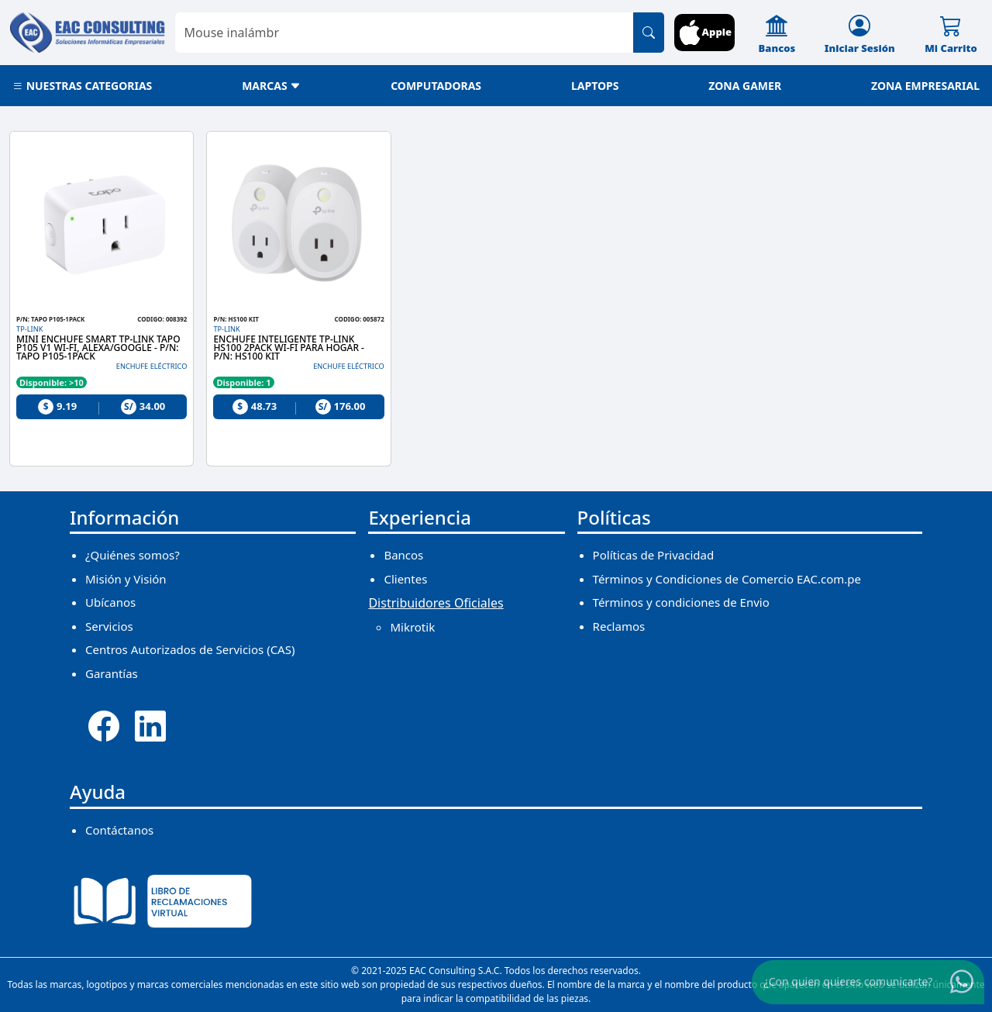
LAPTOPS (595, 85)
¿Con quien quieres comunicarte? (848, 980)
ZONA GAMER (744, 85)
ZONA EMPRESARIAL (925, 85)
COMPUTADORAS (436, 85)
